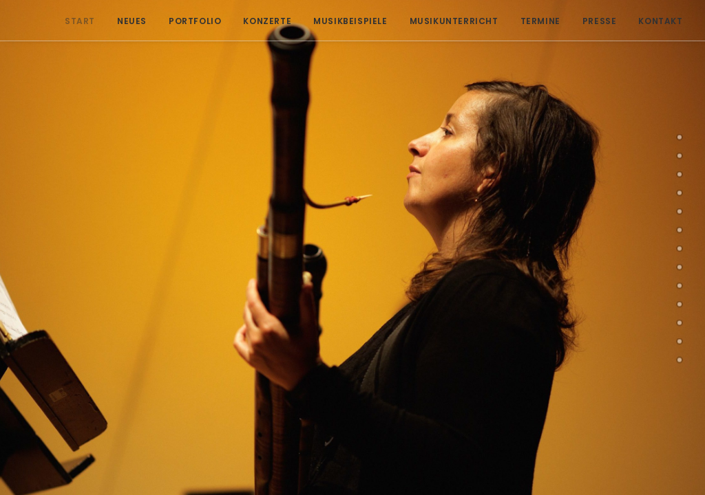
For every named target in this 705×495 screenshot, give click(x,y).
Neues (123, 21)
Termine (532, 21)
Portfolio (186, 21)
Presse (591, 21)
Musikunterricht (445, 21)
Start (71, 21)
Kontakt (652, 21)
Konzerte (259, 21)
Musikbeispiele (342, 21)
